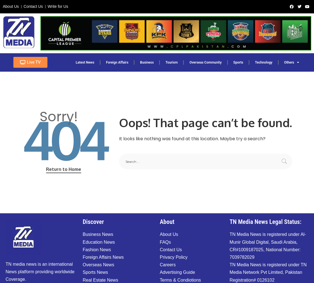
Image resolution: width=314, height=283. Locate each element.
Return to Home (63, 169)
